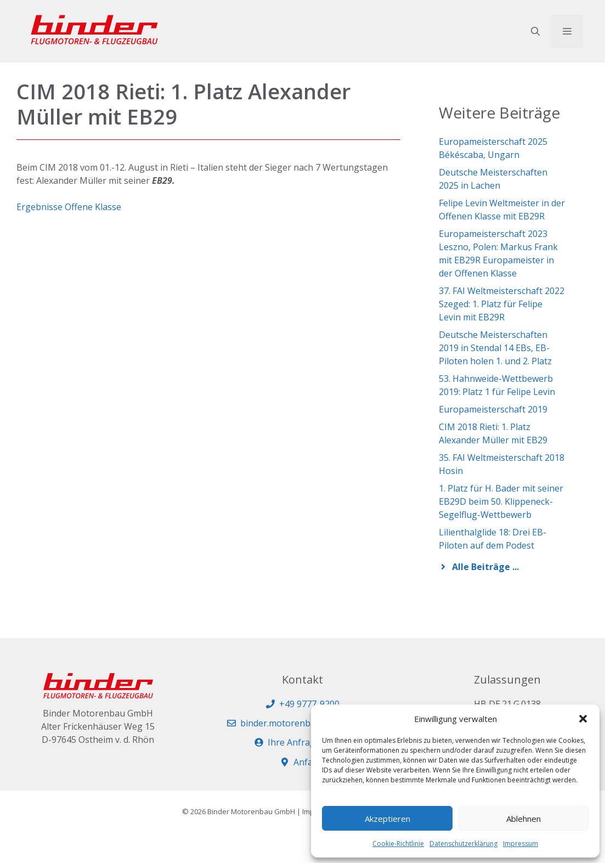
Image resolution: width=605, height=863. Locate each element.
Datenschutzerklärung (463, 843)
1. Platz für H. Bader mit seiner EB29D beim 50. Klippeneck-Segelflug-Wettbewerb (501, 501)
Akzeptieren (387, 818)
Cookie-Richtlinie (398, 843)
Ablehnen (523, 818)
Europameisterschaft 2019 (493, 409)
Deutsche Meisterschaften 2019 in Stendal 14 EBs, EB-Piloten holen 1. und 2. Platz (495, 348)
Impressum (520, 843)
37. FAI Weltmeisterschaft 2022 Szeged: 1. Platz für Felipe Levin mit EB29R (501, 304)
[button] (583, 718)
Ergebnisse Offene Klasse (68, 207)
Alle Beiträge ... (485, 567)
